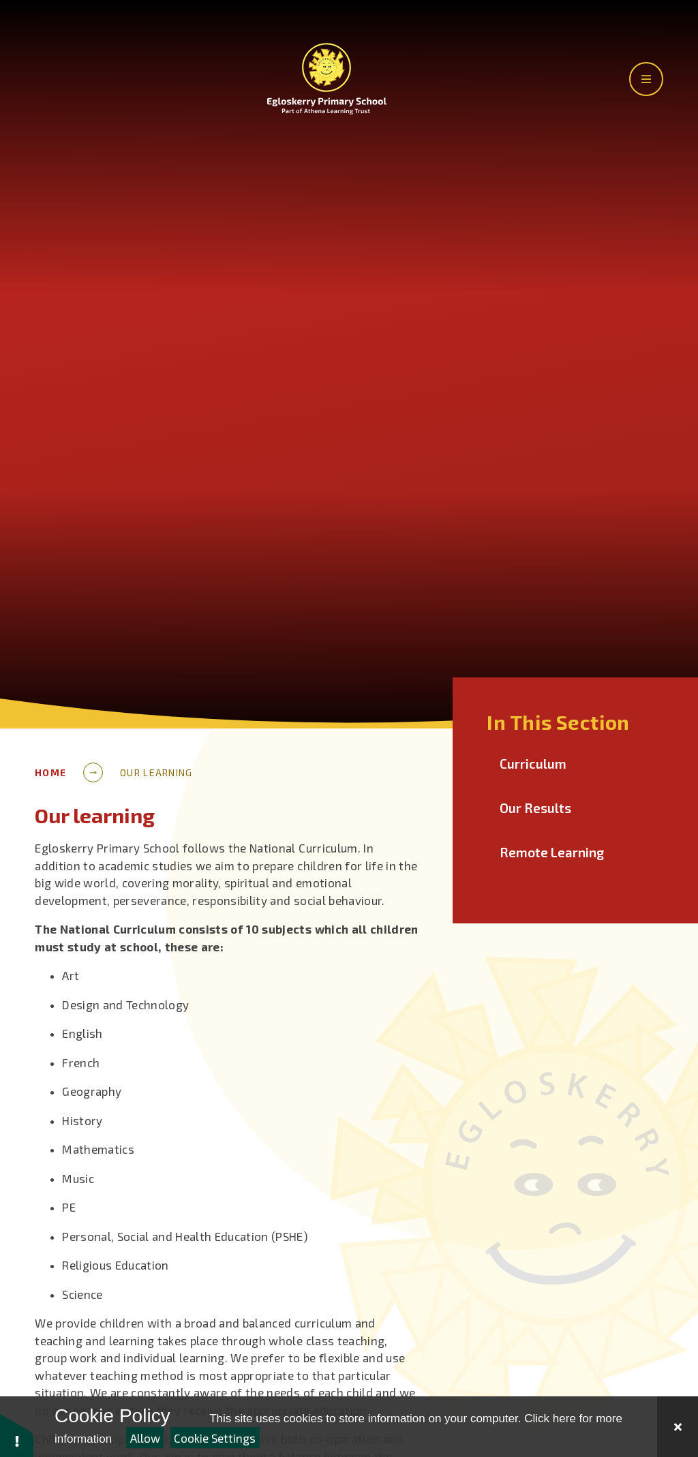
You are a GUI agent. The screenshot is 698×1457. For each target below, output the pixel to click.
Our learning (156, 772)
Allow (145, 1438)
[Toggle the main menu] (646, 79)
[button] (17, 1435)
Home (50, 772)
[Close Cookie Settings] (677, 1426)
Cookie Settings (215, 1438)
